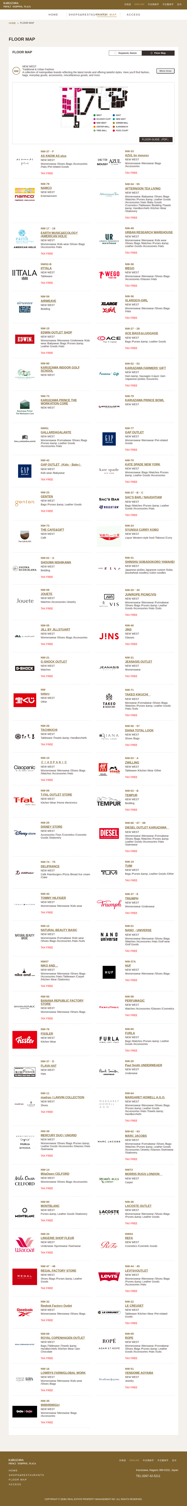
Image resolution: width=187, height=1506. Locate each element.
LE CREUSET (134, 1305)
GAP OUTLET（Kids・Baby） (61, 464)
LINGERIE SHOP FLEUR (57, 1238)
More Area (165, 71)
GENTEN (47, 496)
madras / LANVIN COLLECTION (62, 1097)
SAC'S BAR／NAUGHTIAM (143, 497)
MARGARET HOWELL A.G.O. (145, 1097)
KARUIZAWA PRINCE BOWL (144, 400)
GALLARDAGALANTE (56, 432)
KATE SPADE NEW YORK (142, 464)
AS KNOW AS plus (53, 155)
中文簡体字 (153, 4)
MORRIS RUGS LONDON (143, 1174)
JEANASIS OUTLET (138, 661)
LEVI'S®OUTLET (136, 1270)
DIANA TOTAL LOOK (139, 730)
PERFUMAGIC (135, 1000)
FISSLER (47, 1033)
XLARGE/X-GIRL (136, 300)
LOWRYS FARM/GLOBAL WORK (63, 1372)
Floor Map (158, 53)
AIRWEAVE (48, 301)
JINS (128, 629)
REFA (129, 1238)
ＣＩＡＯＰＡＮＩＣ (54, 762)
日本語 (127, 4)
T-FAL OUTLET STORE (56, 794)
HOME (12, 23)
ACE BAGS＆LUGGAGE (141, 333)
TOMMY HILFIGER (53, 898)
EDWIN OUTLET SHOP (56, 332)
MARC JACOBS (136, 1135)
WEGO (129, 268)
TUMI (128, 865)
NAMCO (46, 188)
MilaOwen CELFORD (55, 1173)
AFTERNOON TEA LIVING (143, 188)
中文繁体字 (168, 4)
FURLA (130, 1033)
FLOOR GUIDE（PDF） (156, 139)
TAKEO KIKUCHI (138, 694)
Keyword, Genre (125, 53)
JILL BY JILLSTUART (55, 629)
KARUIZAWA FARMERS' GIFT (145, 368)
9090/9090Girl (50, 1405)
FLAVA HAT (49, 1065)
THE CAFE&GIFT (52, 529)
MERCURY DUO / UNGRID (59, 1135)
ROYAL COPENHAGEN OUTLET (63, 1337)
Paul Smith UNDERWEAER (143, 1065)
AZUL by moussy (137, 155)
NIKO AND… (49, 965)
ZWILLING (132, 762)
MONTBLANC (50, 1206)
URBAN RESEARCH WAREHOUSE (149, 232)
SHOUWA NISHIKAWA (56, 562)
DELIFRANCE (50, 866)
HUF (128, 965)
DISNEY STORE (51, 826)
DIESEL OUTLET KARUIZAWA (147, 827)
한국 (179, 4)
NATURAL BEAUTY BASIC (59, 930)
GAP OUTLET (134, 432)
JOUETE (46, 594)
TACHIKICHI (49, 729)
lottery (45, 693)
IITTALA (46, 268)
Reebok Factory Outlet (56, 1305)
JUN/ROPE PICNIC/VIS (140, 594)
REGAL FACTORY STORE (58, 1270)
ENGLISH (139, 4)
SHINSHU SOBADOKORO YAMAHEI (150, 561)
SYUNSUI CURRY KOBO (142, 529)
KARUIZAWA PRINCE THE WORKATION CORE (59, 402)
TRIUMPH (131, 898)
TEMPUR (131, 795)
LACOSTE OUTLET (138, 1206)
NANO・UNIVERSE (138, 930)
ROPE (129, 1337)
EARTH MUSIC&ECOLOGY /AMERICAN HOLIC (59, 234)
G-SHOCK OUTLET (54, 661)
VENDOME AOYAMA (139, 1372)
